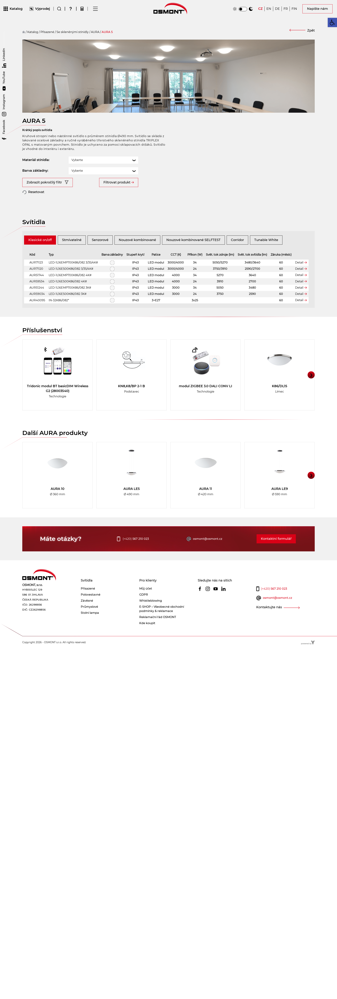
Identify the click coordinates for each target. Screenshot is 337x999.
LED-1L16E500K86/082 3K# (67, 306)
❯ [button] (311, 387)
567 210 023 (136, 551)
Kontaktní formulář (276, 551)
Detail (299, 274)
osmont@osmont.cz (207, 550)
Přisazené (88, 600)
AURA (95, 32)
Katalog (32, 32)
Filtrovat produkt (116, 172)
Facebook (4, 130)
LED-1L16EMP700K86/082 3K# (70, 299)
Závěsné (87, 612)
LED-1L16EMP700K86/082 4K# (70, 287)
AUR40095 (37, 312)
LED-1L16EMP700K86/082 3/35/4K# (73, 274)
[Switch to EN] (268, 9)
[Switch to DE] (277, 9)
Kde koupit (147, 635)
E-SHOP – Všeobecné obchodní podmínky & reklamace (161, 621)
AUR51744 (36, 287)
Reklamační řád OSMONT (157, 629)
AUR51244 (36, 299)
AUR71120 (36, 280)
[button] (332, 22)
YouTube (4, 81)
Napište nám (317, 10)
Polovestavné (90, 606)
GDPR (143, 606)
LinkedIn (4, 58)
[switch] (243, 10)
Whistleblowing (150, 612)
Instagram (4, 105)
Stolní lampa (90, 624)
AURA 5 (107, 32)
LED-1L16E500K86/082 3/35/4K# (71, 280)
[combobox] (103, 150)
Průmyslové (89, 618)
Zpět (311, 30)
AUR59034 (37, 306)
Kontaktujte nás (269, 619)
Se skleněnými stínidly (73, 32)
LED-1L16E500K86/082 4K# (68, 293)
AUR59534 (36, 293)
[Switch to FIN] (294, 9)
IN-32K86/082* (59, 312)
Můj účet (145, 600)
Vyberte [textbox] (77, 150)
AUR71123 (36, 274)
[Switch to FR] (286, 9)
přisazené (47, 32)
